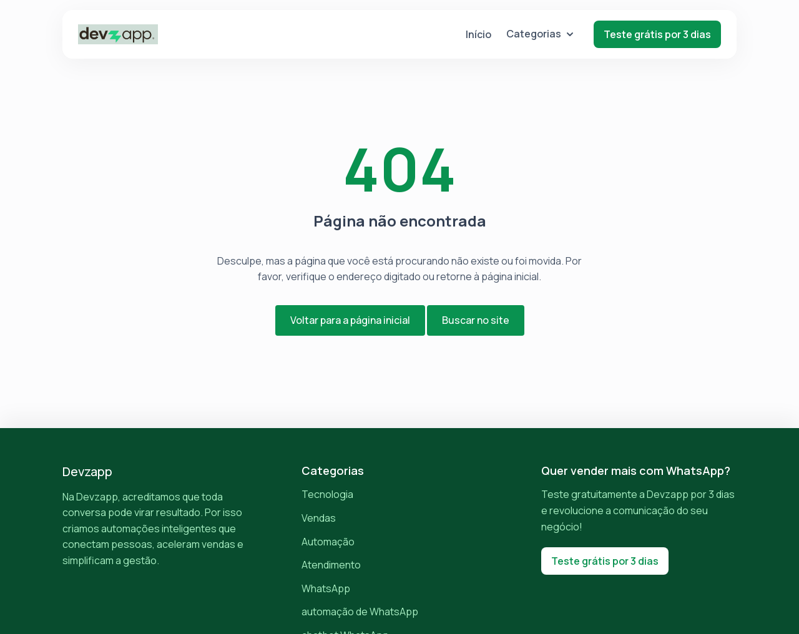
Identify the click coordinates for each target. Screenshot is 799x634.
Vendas (318, 518)
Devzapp (87, 471)
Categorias (540, 34)
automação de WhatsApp (359, 611)
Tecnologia (327, 494)
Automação (328, 542)
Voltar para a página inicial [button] (350, 320)
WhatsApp (325, 588)
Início (478, 34)
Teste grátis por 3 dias (657, 34)
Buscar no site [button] (475, 320)
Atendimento (331, 565)
